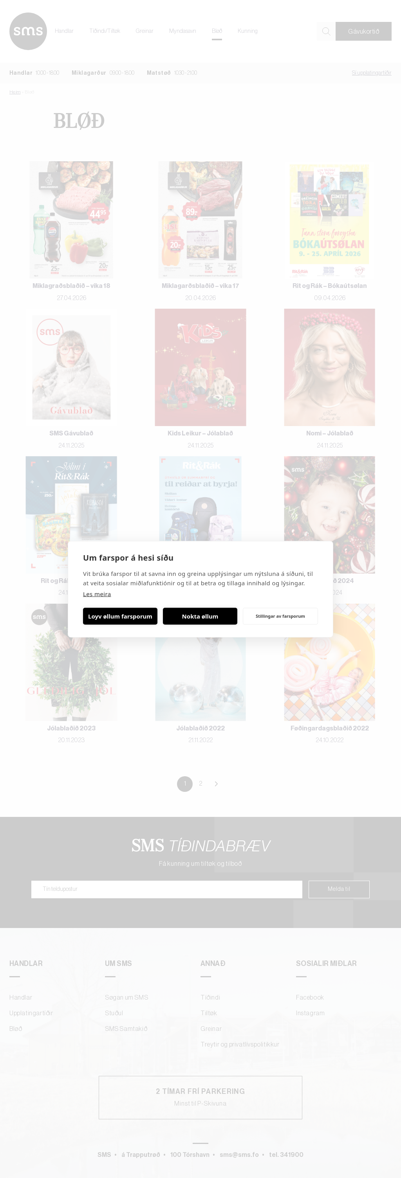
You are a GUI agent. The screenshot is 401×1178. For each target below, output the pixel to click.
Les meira (97, 593)
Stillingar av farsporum (280, 616)
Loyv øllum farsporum (120, 616)
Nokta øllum (200, 616)
